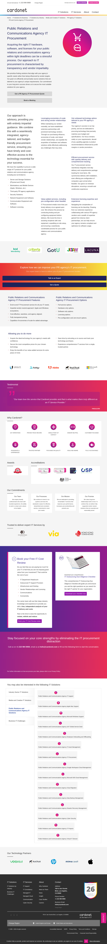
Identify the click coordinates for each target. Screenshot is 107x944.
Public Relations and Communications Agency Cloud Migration (57, 788)
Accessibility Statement (56, 929)
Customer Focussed (92, 433)
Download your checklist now (75, 594)
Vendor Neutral (72, 433)
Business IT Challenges (17, 721)
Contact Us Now (93, 2)
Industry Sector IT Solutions (18, 692)
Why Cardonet (43, 886)
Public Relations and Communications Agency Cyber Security (57, 818)
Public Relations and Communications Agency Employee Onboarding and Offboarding (64, 737)
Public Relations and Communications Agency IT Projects (55, 828)
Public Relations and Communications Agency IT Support (55, 696)
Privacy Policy (55, 671)
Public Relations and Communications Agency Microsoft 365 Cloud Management (63, 777)
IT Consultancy (27, 889)
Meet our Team (43, 889)
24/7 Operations (15, 433)
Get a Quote (54, 285)
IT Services (76, 12)
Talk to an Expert (54, 278)
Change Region (58, 907)
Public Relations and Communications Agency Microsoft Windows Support (61, 716)
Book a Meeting (82, 2)
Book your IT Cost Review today (29, 621)
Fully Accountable (91, 450)
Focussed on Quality (53, 450)
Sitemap (94, 929)
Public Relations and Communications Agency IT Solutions (19, 711)
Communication (28, 899)
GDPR (65, 929)
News (41, 893)
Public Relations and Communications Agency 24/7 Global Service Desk (60, 726)
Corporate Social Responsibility (88, 933)
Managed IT (26, 893)
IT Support (26, 886)
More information (95, 941)
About (86, 12)
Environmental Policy (72, 933)
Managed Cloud (28, 896)
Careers (41, 903)
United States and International (64, 923)
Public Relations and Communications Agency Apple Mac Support (58, 706)
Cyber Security (27, 903)
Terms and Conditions (84, 929)
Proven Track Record (34, 433)
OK (86, 941)
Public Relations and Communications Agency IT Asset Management (59, 747)
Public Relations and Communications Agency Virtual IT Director (58, 839)
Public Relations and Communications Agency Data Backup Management (60, 798)
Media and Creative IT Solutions (20, 700)
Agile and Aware (72, 450)
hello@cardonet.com (69, 2)
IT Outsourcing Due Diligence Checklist (80, 576)
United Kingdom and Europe (43, 923)
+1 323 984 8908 (19, 3)
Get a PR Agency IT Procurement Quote (29, 94)
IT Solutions (63, 12)
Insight (41, 896)
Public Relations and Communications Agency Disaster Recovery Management (62, 808)
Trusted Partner (34, 450)
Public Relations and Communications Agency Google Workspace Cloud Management (64, 767)
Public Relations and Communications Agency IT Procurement (57, 757)
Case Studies (43, 899)
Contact (95, 12)
